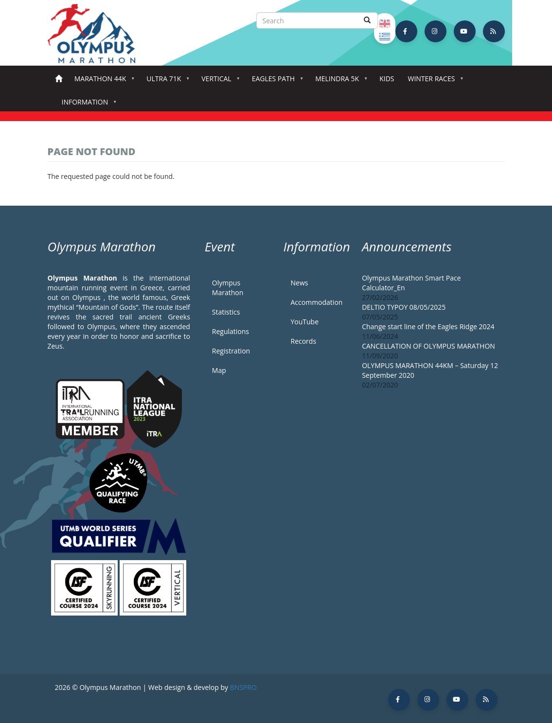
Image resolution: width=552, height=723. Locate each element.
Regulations (230, 331)
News (299, 282)
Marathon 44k (102, 81)
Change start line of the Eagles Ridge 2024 (428, 326)
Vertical (218, 81)
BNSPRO (243, 687)
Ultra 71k (166, 81)
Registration (231, 350)
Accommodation (316, 302)
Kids (386, 78)
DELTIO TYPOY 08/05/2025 (403, 307)
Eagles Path (275, 81)
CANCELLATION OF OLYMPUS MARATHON (428, 346)
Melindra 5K (339, 81)
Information (87, 104)
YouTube (304, 321)
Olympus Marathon (227, 287)
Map (219, 370)
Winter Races (433, 81)
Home (58, 79)
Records (303, 341)
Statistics (226, 312)
